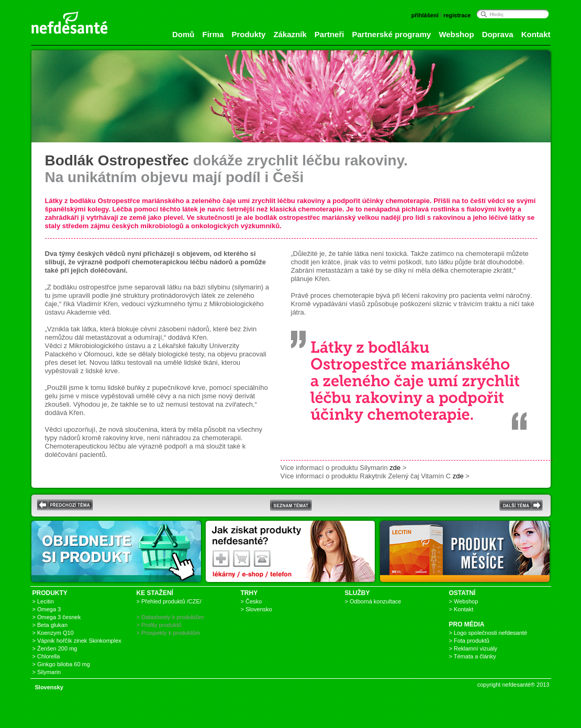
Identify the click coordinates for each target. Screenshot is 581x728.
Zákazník (289, 34)
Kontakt (536, 34)
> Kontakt (461, 609)
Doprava (497, 34)
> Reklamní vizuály (473, 648)
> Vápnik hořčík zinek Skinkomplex (76, 640)
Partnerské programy (391, 34)
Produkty (248, 34)
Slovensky (49, 687)
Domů (183, 34)
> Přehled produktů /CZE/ (169, 601)
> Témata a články (472, 656)
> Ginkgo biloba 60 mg (61, 664)
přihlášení (425, 15)
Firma (213, 34)
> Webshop (463, 601)
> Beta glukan (50, 625)
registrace (457, 15)
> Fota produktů (469, 640)
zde (394, 468)
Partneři (329, 34)
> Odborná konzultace (373, 601)
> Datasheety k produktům (170, 617)
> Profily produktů (159, 625)
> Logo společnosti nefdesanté (488, 633)
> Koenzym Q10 (53, 633)
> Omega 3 (46, 609)
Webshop (456, 34)
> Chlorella (46, 656)
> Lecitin (43, 601)
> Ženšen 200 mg (54, 648)
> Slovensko (256, 609)
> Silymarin (46, 672)
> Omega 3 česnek (56, 617)
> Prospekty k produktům (168, 633)
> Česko (251, 601)
